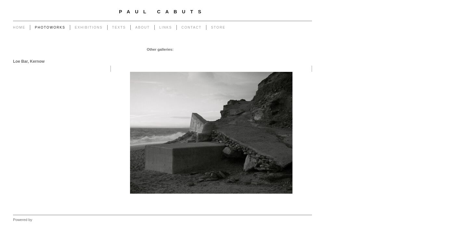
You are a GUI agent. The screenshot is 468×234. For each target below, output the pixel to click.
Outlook (235, 56)
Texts (119, 27)
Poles (225, 49)
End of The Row (297, 49)
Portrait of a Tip (166, 56)
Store (218, 27)
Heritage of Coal (212, 56)
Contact (191, 27)
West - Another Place (293, 62)
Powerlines (242, 49)
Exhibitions (89, 27)
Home (19, 27)
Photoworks (50, 27)
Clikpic (38, 220)
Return (189, 56)
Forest (250, 56)
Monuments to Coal (134, 56)
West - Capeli (270, 56)
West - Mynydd (298, 56)
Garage (181, 49)
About (142, 27)
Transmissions (267, 49)
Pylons (211, 49)
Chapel (196, 49)
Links (165, 27)
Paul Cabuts (162, 11)
